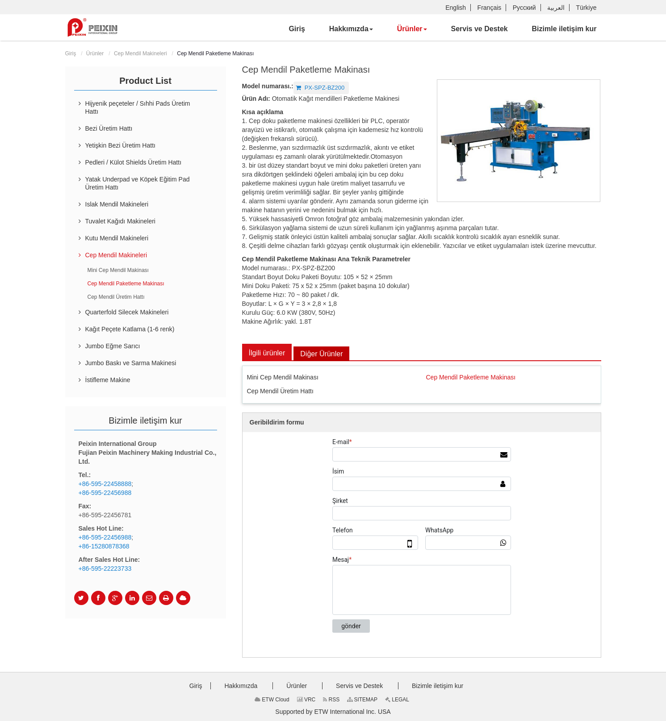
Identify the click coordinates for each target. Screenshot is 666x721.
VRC (306, 699)
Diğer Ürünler (321, 354)
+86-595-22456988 (105, 492)
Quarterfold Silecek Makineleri (127, 312)
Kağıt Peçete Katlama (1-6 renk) (130, 329)
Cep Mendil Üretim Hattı (280, 391)
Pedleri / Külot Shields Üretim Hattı (133, 162)
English (455, 7)
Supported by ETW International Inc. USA (332, 711)
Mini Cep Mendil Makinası (282, 377)
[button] (351, 29)
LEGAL (397, 699)
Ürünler (95, 53)
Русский (524, 7)
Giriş (70, 53)
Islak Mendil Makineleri (117, 204)
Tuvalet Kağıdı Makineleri (120, 221)
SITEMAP (362, 699)
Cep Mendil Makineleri (140, 53)
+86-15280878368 (104, 546)
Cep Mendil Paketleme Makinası (471, 377)
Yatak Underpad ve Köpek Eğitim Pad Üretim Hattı (137, 183)
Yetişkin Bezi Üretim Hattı (120, 145)
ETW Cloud (272, 699)
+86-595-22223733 (105, 568)
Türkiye (586, 7)
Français (490, 7)
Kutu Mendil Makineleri (117, 238)
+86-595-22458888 (105, 483)
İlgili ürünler (267, 353)
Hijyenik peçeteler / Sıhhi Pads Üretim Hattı (137, 107)
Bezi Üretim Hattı (109, 128)
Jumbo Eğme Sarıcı (112, 346)
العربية (556, 7)
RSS (331, 699)
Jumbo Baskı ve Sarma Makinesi (130, 363)
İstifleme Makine (107, 379)
